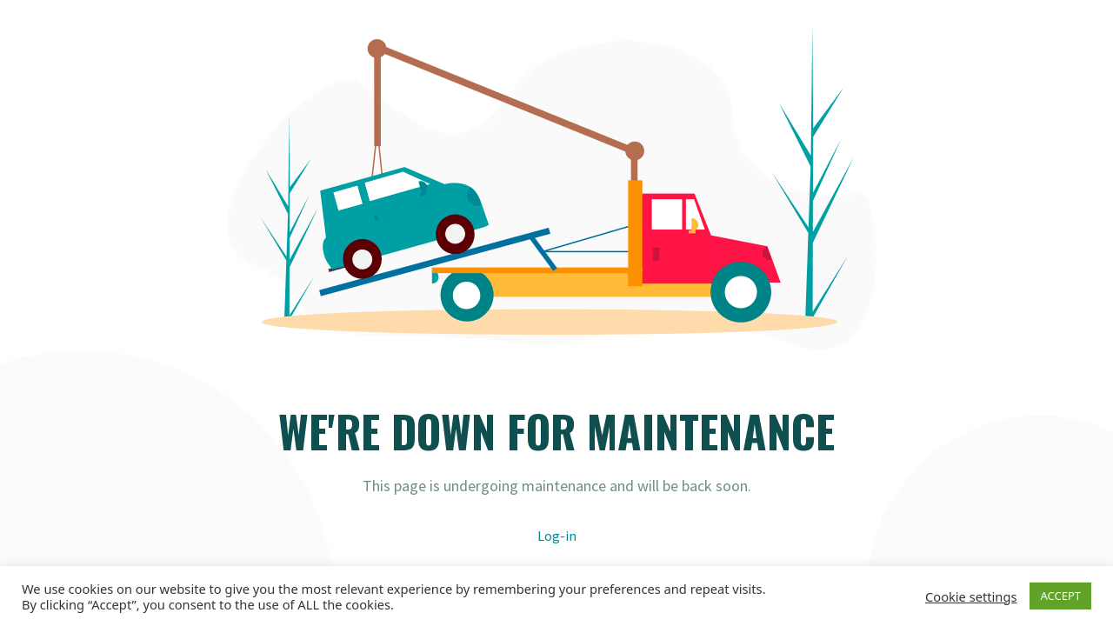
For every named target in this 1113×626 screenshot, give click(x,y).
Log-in (556, 535)
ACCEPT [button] (1060, 595)
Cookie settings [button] (970, 596)
